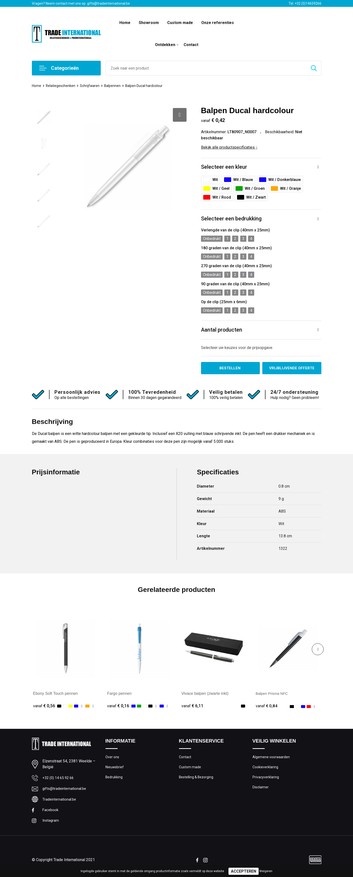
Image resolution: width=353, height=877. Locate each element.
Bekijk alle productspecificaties (229, 147)
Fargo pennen (119, 694)
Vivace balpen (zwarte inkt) (204, 694)
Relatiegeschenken (61, 86)
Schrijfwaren (91, 86)
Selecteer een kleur (224, 167)
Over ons (112, 758)
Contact (191, 44)
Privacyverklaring (265, 779)
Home (124, 22)
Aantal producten (222, 330)
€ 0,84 (267, 706)
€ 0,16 (118, 706)
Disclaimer (260, 789)
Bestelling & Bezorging (197, 779)
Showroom (149, 22)
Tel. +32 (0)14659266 (305, 3)
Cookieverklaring (265, 768)
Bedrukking (114, 779)
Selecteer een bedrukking (231, 219)
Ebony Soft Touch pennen (55, 694)
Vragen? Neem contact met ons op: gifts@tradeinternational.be (81, 3)
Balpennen (114, 86)
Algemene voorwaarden (271, 758)
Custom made (180, 22)
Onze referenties (217, 22)
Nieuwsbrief (115, 768)
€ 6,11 (192, 706)
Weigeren (265, 871)
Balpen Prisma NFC (273, 694)
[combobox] (206, 68)
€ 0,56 (44, 706)
